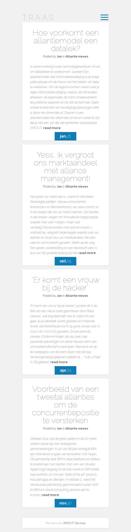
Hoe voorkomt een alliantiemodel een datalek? (65, 40)
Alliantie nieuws (77, 56)
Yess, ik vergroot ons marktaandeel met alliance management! (65, 166)
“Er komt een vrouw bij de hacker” (65, 283)
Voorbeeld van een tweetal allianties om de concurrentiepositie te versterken (65, 404)
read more (52, 128)
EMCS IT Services (75, 523)
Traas (38, 17)
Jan (59, 56)
